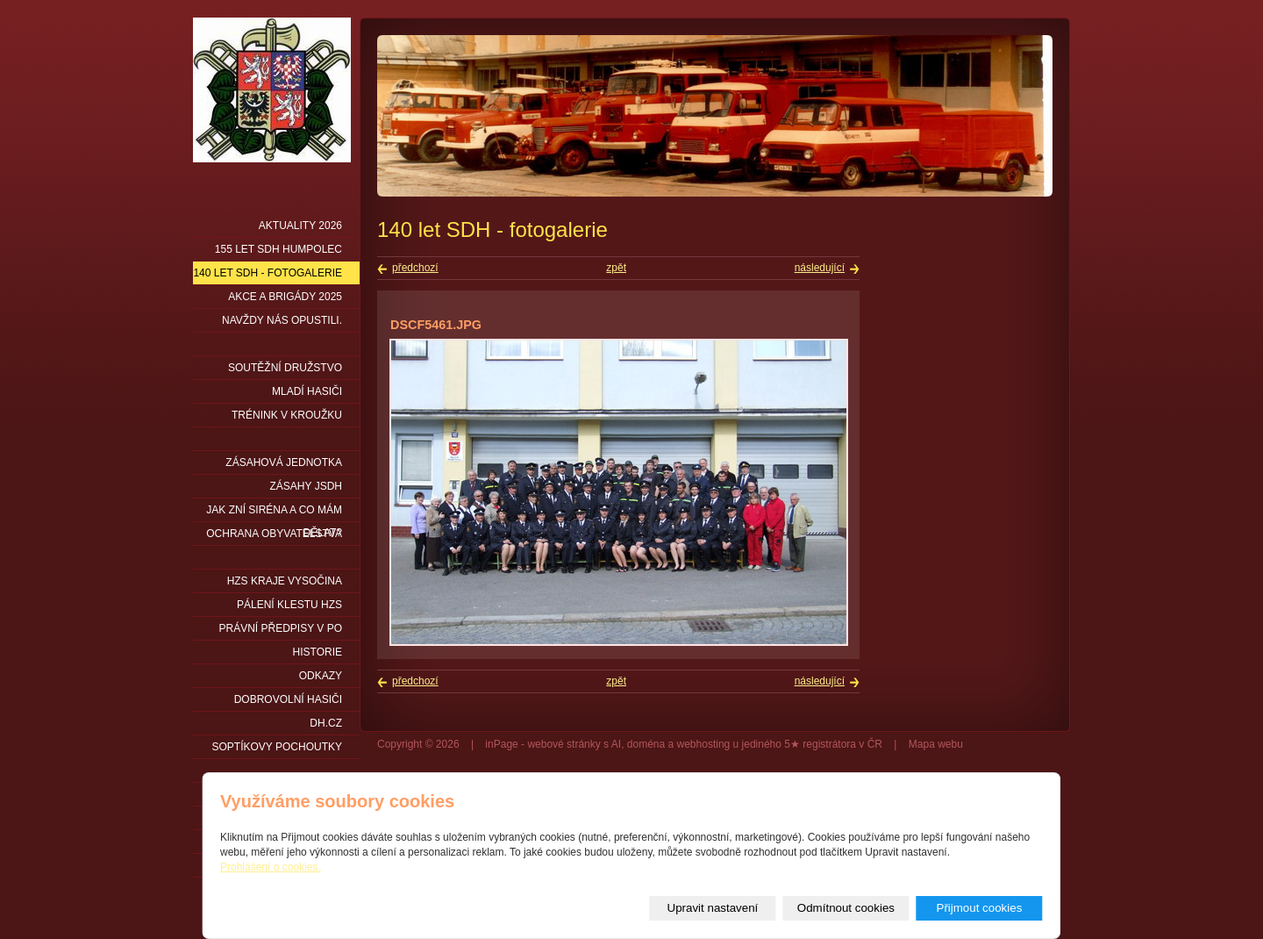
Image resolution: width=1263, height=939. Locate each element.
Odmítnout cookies (846, 907)
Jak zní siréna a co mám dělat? (274, 513)
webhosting (704, 744)
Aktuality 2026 (300, 225)
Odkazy (320, 676)
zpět (616, 268)
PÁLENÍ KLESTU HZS (289, 605)
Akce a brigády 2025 (285, 296)
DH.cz (326, 723)
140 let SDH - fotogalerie (267, 273)
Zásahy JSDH (306, 486)
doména (646, 744)
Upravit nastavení (713, 907)
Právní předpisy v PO (281, 628)
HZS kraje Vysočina (284, 581)
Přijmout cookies (980, 907)
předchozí (415, 268)
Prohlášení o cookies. (270, 867)
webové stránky (563, 744)
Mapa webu (936, 744)
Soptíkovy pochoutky (277, 747)
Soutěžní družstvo (285, 368)
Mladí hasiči (307, 391)
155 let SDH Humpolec (278, 249)
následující (820, 268)
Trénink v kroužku (287, 415)
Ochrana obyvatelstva (274, 533)
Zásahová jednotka (283, 462)
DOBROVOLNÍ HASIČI (288, 699)
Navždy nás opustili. (282, 320)
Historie (317, 652)
